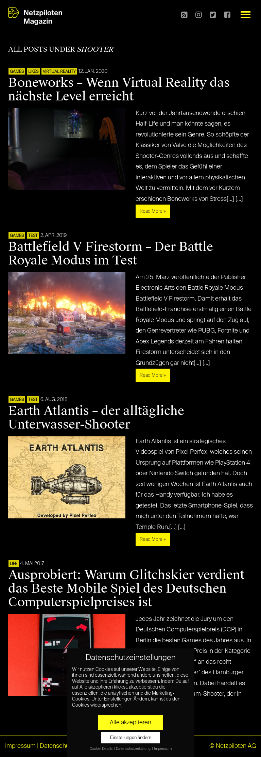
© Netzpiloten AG (232, 746)
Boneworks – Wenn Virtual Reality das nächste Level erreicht (119, 89)
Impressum (20, 746)
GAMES (17, 72)
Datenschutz (57, 746)
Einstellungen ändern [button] (130, 738)
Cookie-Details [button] (101, 749)
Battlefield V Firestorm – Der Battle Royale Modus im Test (110, 253)
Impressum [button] (163, 749)
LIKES (33, 72)
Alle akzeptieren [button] (130, 723)
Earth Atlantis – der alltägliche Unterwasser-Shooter (96, 417)
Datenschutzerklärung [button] (133, 749)
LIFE (13, 564)
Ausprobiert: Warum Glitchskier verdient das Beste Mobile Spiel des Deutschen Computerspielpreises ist (126, 588)
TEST (33, 236)
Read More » (153, 211)
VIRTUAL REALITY (59, 72)
